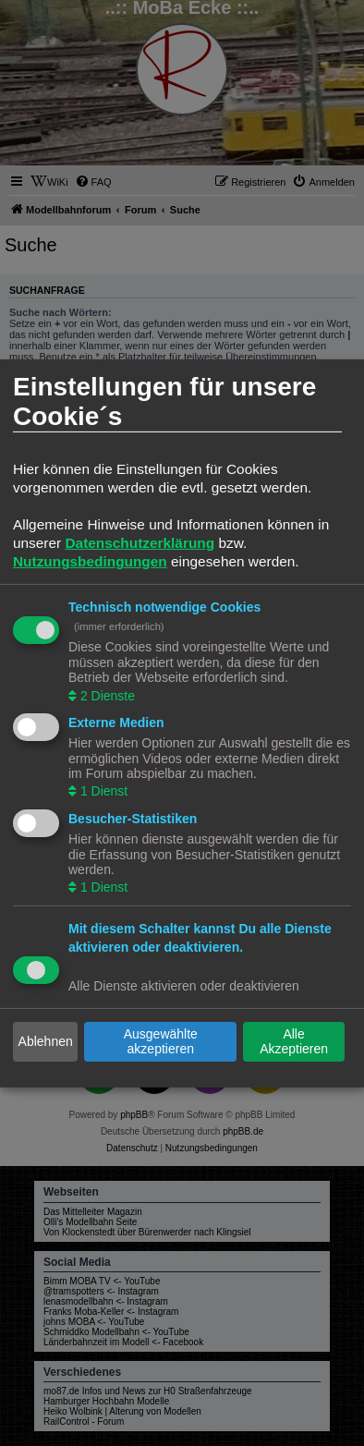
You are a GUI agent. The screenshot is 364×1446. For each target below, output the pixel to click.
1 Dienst (102, 791)
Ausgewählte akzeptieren (161, 1041)
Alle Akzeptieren (294, 1041)
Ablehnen (45, 1041)
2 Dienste (106, 694)
